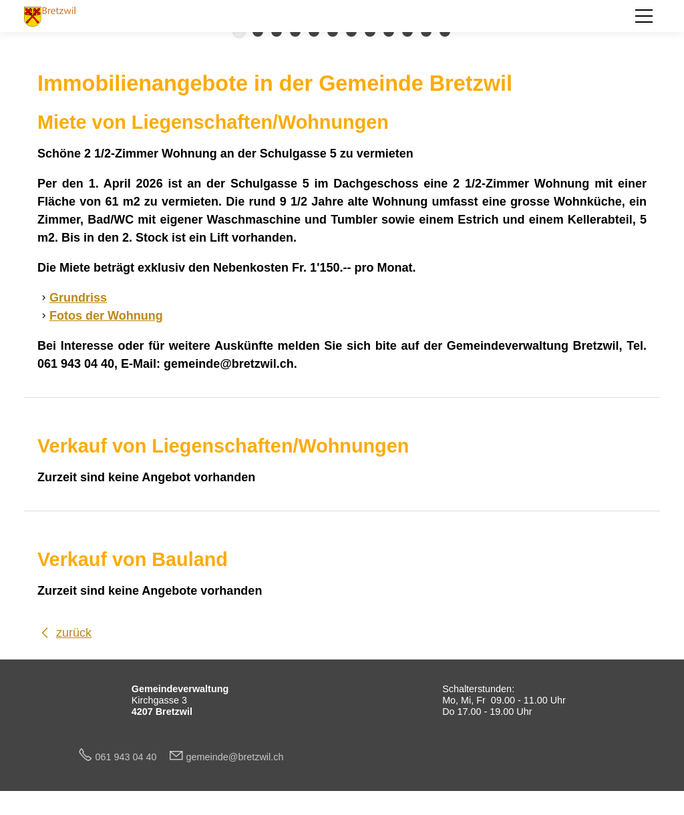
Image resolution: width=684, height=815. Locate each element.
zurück (74, 632)
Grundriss (78, 297)
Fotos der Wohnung (106, 315)
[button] (644, 16)
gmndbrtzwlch (235, 757)
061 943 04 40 (132, 757)
